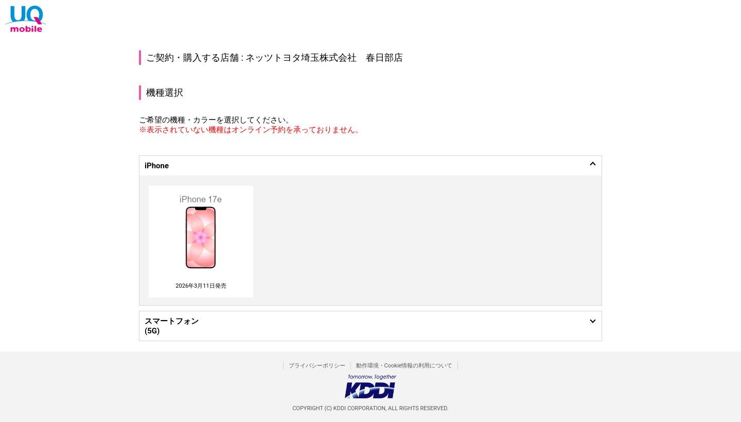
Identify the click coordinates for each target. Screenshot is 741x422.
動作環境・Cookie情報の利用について (404, 365)
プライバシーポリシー (317, 365)
